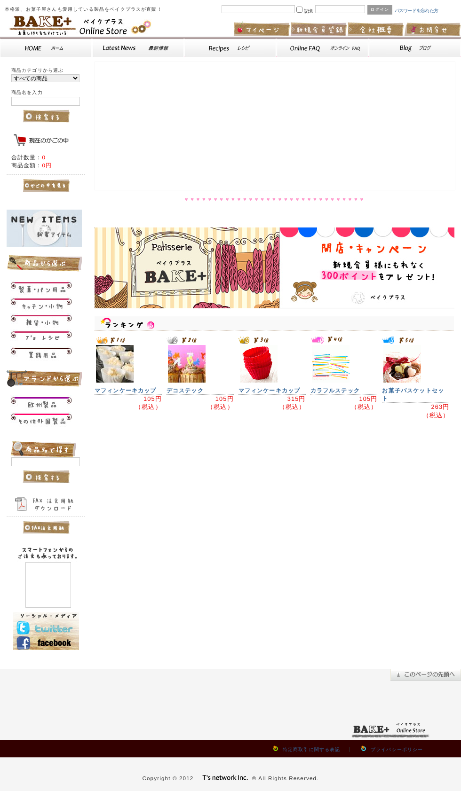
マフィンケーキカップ (126, 390)
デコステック (185, 390)
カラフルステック (335, 390)
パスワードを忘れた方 (416, 10)
